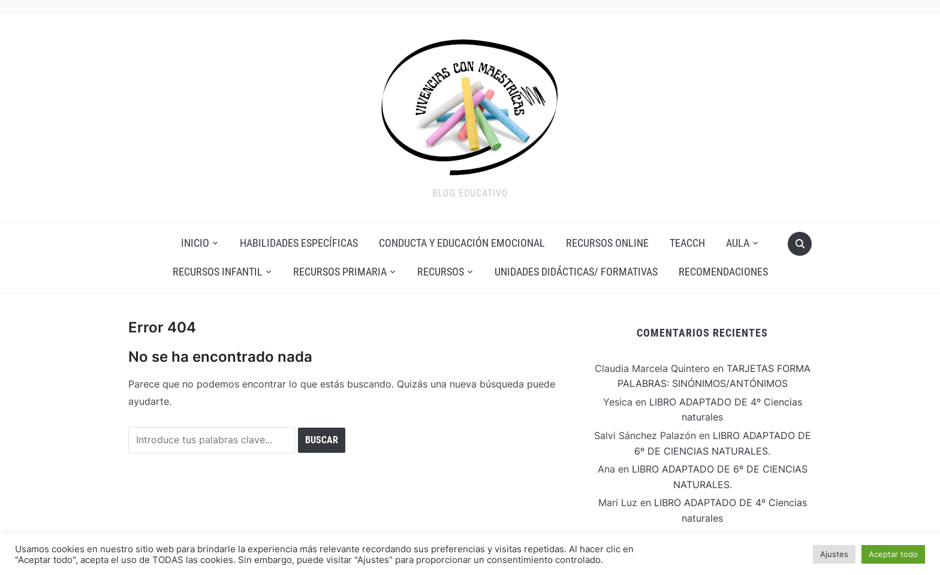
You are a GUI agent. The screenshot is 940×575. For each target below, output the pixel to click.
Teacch (687, 243)
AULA (737, 243)
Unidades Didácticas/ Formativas (576, 271)
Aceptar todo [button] (893, 554)
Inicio (195, 243)
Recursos (440, 271)
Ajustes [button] (834, 554)
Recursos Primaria (340, 271)
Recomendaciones (723, 271)
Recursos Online (607, 243)
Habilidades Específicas (299, 243)
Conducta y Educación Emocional (462, 243)
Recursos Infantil (218, 271)
